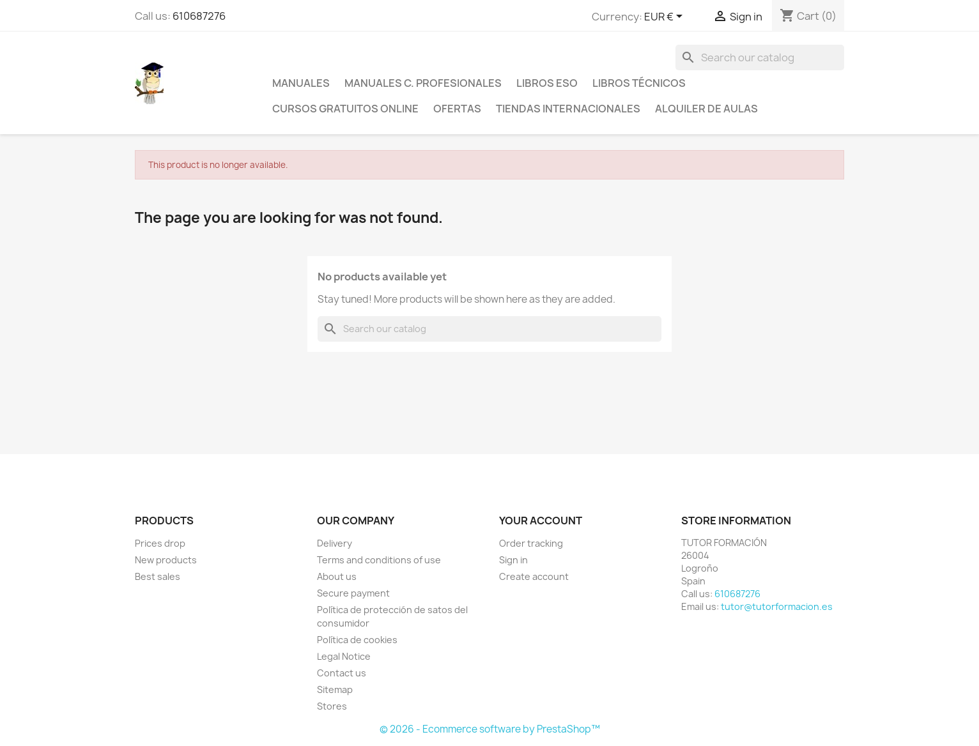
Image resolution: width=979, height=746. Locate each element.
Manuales (301, 83)
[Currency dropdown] (665, 17)
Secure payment (353, 593)
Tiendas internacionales (568, 109)
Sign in (513, 560)
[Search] (759, 57)
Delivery (334, 543)
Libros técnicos (639, 83)
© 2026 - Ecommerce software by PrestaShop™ (490, 729)
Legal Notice (344, 656)
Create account (534, 576)
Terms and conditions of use (379, 560)
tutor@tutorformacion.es (777, 606)
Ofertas (457, 109)
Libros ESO (547, 83)
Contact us (341, 673)
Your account (540, 521)
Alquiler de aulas (706, 109)
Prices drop (160, 543)
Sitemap (335, 689)
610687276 (199, 16)
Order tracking (531, 543)
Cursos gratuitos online (345, 109)
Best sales (157, 576)
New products (166, 560)
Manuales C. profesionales (423, 83)
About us (337, 576)
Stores (332, 706)
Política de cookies (357, 640)
